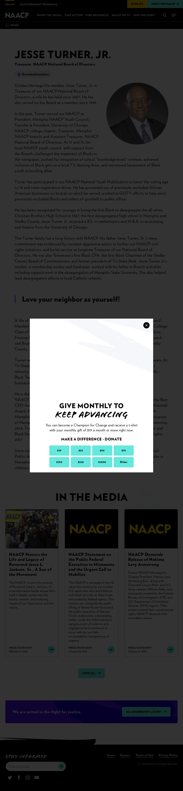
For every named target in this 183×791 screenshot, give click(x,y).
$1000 (102, 462)
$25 (81, 450)
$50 (102, 450)
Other (124, 462)
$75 (124, 450)
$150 (59, 462)
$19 (59, 450)
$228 (81, 462)
